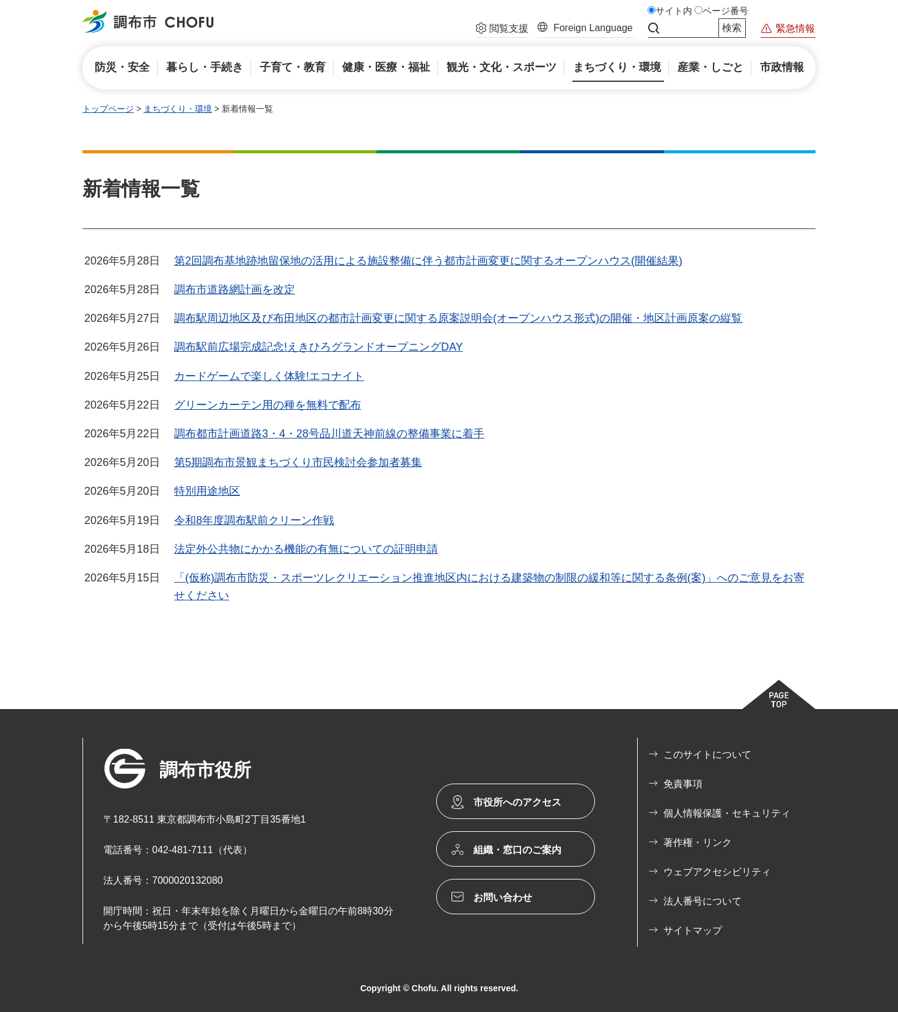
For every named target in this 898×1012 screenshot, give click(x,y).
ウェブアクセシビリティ (717, 872)
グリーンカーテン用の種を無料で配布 (267, 405)
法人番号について (702, 901)
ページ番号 (725, 11)
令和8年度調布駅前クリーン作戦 (254, 520)
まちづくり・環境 (178, 109)
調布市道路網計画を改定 (234, 289)
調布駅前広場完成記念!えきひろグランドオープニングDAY (318, 347)
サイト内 (673, 11)
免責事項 (683, 784)
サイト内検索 (653, 28)
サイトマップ (692, 930)
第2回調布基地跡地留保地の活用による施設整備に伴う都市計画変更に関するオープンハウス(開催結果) (428, 261)
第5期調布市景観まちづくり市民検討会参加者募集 (298, 462)
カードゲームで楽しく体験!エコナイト (269, 376)
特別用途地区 (207, 491)
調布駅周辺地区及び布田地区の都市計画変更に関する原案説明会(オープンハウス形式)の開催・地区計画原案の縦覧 (458, 318)
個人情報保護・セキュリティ (726, 813)
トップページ (108, 109)
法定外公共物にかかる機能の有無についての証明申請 (306, 549)
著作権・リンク (697, 842)
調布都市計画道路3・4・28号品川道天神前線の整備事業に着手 (329, 434)
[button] (502, 30)
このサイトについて (707, 754)
